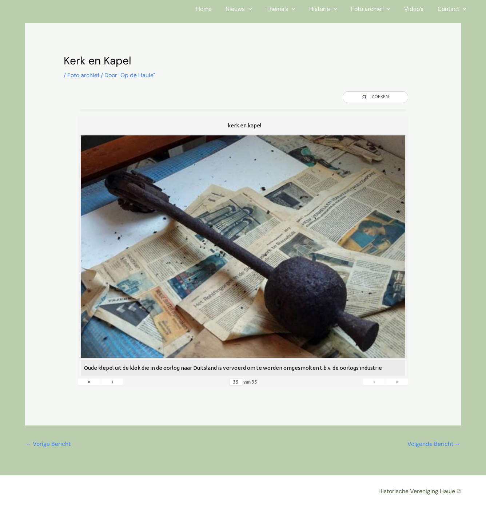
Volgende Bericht (434, 444)
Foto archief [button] (377, 9)
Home (219, 9)
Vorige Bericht (48, 444)
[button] (262, 9)
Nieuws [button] (252, 9)
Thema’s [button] (291, 9)
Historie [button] (332, 9)
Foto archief (83, 75)
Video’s (417, 9)
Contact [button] (453, 9)
